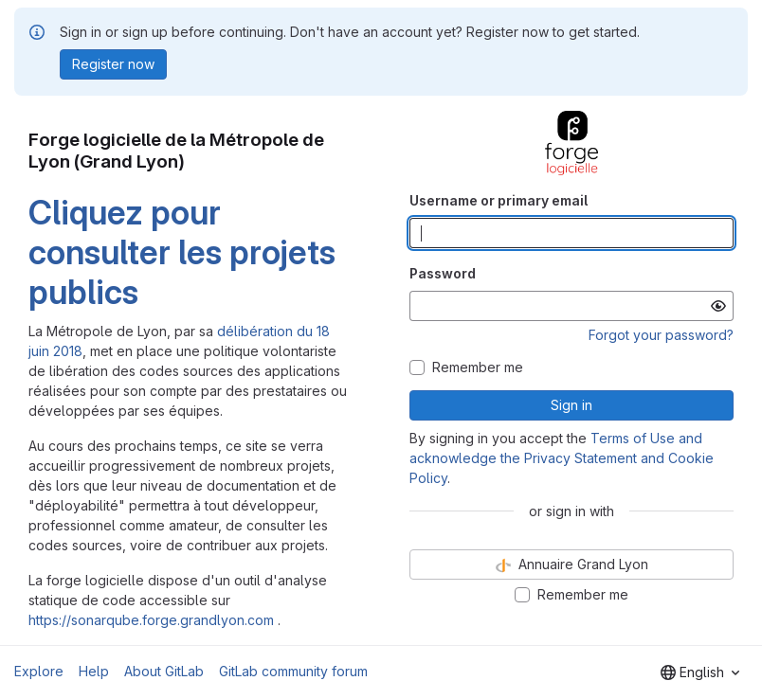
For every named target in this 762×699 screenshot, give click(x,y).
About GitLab (164, 671)
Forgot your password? (661, 335)
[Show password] (718, 306)
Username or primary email (498, 200)
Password (442, 273)
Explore (39, 671)
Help (94, 671)
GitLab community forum (293, 671)
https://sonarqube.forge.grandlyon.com (151, 620)
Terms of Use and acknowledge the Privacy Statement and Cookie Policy (561, 458)
